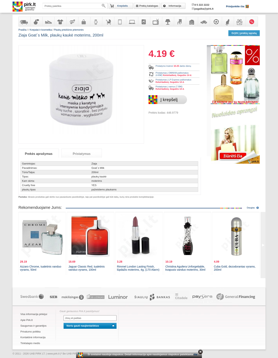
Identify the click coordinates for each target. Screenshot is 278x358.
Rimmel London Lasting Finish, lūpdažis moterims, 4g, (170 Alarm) (138, 268)
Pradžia (22, 29)
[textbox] (75, 6)
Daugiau (251, 207)
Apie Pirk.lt (26, 320)
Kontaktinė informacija (33, 337)
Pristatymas (82, 153)
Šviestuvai (168, 21)
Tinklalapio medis (30, 343)
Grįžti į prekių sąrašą (244, 33)
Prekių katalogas (148, 5)
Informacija (175, 5)
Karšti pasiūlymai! (253, 21)
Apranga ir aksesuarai (60, 21)
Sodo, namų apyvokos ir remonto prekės (192, 21)
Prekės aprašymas (39, 153)
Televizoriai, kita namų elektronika (156, 21)
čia (195, 354)
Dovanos (239, 21)
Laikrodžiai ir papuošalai (96, 21)
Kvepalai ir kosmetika (36, 21)
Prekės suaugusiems (72, 21)
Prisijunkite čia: (236, 6)
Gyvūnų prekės (227, 21)
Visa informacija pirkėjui (33, 314)
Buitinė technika (144, 21)
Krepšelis (122, 5)
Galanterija (84, 21)
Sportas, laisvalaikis (215, 21)
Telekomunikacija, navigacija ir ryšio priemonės (120, 21)
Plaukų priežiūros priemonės (69, 29)
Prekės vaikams (108, 21)
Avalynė (48, 21)
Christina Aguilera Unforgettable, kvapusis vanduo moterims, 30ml (185, 268)
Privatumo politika (30, 331)
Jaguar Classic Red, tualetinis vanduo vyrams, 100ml (86, 268)
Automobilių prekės (204, 21)
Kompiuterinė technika (132, 21)
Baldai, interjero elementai (180, 21)
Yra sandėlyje (24, 21)
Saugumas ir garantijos (33, 325)
